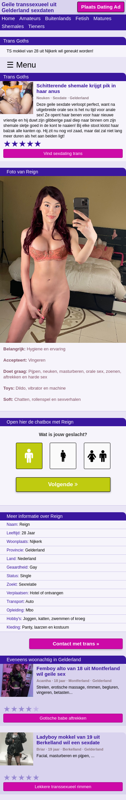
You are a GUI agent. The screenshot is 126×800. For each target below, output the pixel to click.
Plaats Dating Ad (101, 7)
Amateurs (29, 18)
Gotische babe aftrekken (63, 718)
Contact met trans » (76, 643)
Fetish (82, 18)
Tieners (36, 26)
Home (8, 18)
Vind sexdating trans (63, 153)
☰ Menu (21, 64)
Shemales (13, 26)
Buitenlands (58, 18)
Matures (102, 18)
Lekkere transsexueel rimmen (63, 786)
